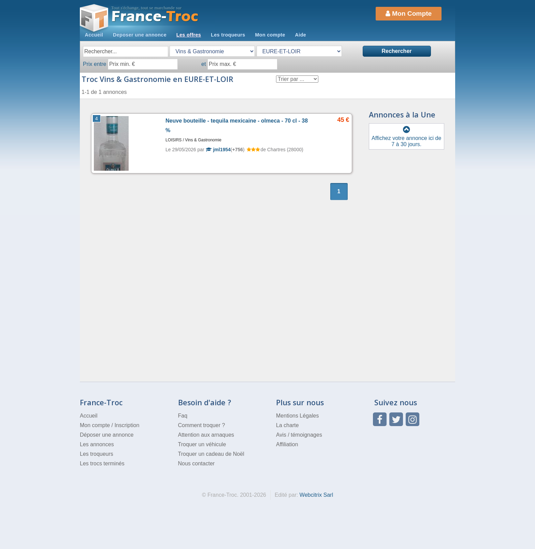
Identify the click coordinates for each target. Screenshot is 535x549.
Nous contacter (196, 463)
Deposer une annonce (140, 35)
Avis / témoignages (299, 435)
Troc (155, 16)
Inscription (126, 425)
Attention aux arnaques (206, 435)
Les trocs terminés (102, 463)
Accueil (94, 35)
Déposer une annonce (106, 435)
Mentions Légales (297, 416)
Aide (300, 35)
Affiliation (287, 444)
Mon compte (270, 35)
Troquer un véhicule (202, 444)
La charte (287, 425)
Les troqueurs (228, 35)
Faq (183, 416)
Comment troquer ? (201, 425)
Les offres (188, 35)
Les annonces (97, 444)
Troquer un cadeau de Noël (211, 454)
